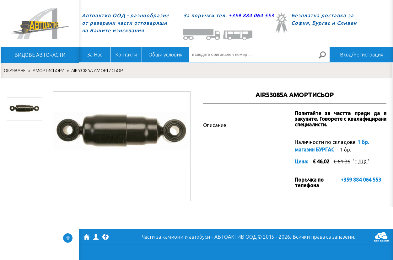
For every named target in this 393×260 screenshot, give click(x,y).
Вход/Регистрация (361, 54)
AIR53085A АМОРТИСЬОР (97, 70)
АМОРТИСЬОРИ (48, 70)
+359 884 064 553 (251, 15)
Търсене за (325, 57)
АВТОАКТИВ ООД (86, 237)
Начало (39, 23)
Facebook (105, 237)
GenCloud (381, 236)
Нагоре (68, 238)
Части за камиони (162, 237)
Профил (96, 236)
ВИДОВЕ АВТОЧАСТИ (39, 55)
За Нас (94, 54)
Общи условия (165, 54)
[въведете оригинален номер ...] (259, 54)
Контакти (126, 54)
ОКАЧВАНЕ (15, 70)
